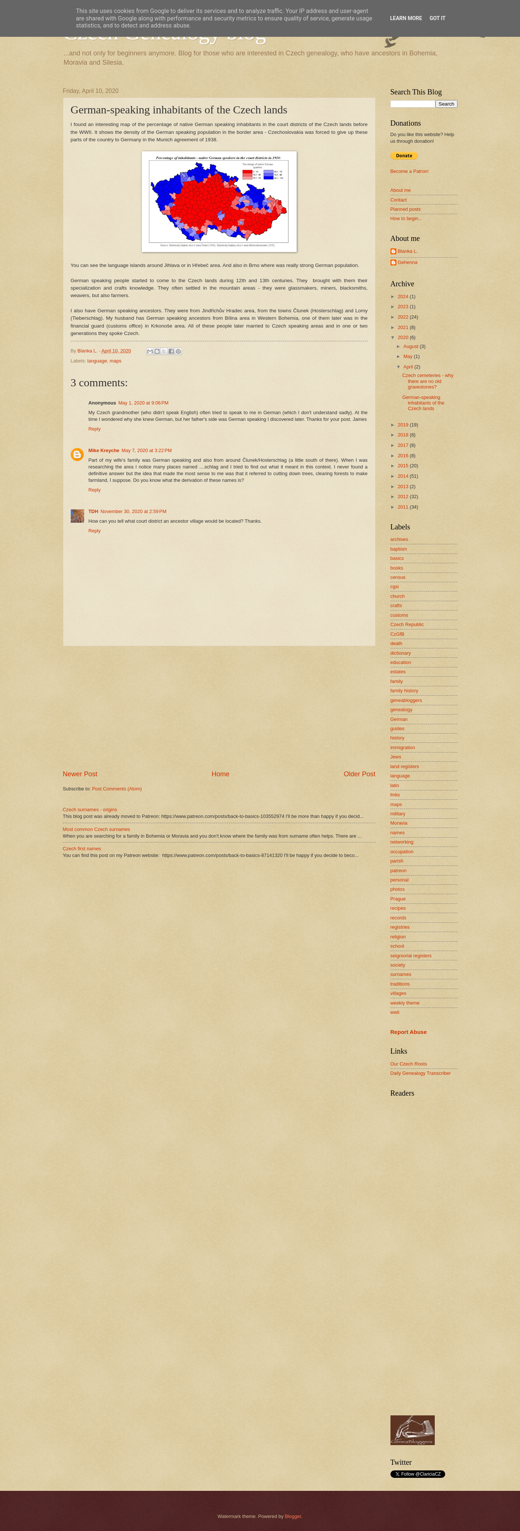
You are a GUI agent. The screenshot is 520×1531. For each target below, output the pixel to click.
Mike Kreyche (104, 450)
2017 (403, 445)
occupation (402, 851)
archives (399, 539)
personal (399, 880)
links (395, 794)
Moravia (399, 823)
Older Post (359, 774)
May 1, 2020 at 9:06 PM (143, 403)
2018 (403, 435)
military (398, 813)
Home (220, 774)
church (397, 596)
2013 (403, 486)
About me (400, 190)
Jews (395, 757)
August (411, 346)
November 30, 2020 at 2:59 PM (133, 511)
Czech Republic (407, 624)
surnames (401, 974)
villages (398, 993)
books (396, 568)
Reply (95, 429)
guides (397, 728)
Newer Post (80, 774)
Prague (398, 899)
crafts (396, 605)
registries (400, 927)
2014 (403, 476)
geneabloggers (406, 700)
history (397, 738)
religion (398, 936)
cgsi (394, 586)
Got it (438, 18)
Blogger (293, 1516)
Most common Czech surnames (96, 829)
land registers (404, 766)
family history (404, 690)
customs (399, 615)
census (398, 577)
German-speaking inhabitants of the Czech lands (423, 403)
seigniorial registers (411, 955)
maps (115, 361)
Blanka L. (408, 251)
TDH (93, 511)
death (396, 643)
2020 (403, 337)
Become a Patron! (409, 171)
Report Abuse (408, 1032)
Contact (398, 200)
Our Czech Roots (408, 1064)
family (396, 681)
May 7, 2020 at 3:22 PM (147, 450)
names (397, 832)
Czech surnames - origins (90, 809)
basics (397, 558)
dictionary (400, 653)
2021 (403, 327)
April (408, 367)
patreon (398, 870)
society (397, 965)
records (398, 918)
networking (402, 842)
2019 (403, 425)
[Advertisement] (219, 708)
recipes (398, 908)
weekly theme (405, 1003)
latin (394, 785)
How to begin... (406, 218)
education (400, 662)
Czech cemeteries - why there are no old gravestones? (427, 381)
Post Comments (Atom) (117, 789)
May (408, 356)
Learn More (406, 18)
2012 (403, 496)
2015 (403, 465)
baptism (398, 549)
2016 (403, 455)
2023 (403, 306)
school (397, 946)
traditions (400, 984)
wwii (394, 1012)
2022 (403, 317)
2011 (403, 507)
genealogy (401, 709)
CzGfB (397, 634)
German (399, 719)
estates (398, 671)
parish (396, 861)
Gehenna (408, 262)
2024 (403, 296)
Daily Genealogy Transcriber (420, 1073)
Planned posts (405, 209)
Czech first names (82, 848)
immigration (402, 747)
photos (397, 889)
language (97, 361)
